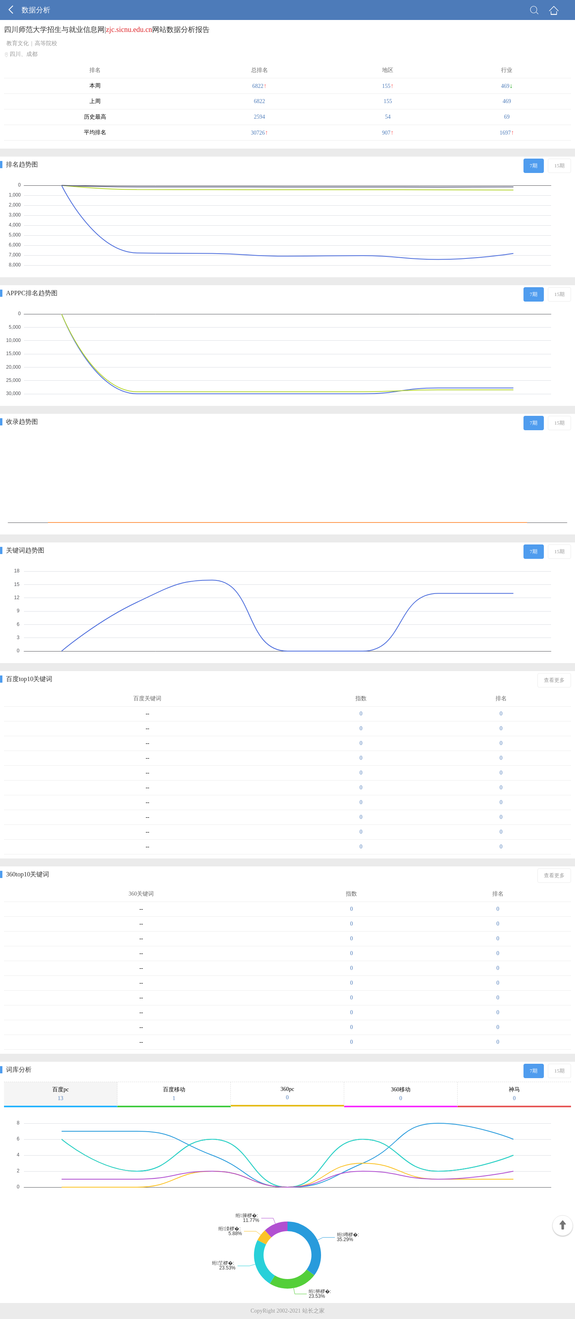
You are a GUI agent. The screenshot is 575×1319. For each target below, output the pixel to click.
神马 (514, 1094)
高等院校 (46, 43)
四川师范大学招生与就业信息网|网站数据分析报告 (107, 30)
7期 (534, 166)
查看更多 (554, 680)
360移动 (400, 1094)
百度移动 (173, 1094)
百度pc (60, 1094)
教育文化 (17, 43)
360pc (287, 1093)
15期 (559, 166)
